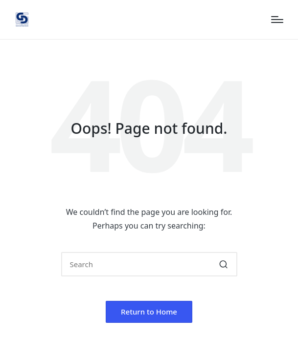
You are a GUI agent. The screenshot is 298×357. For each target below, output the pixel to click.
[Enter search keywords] (149, 264)
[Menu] (277, 19)
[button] (224, 264)
